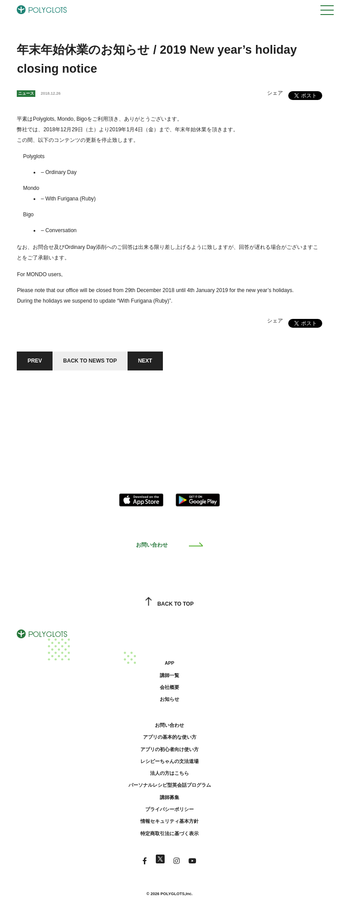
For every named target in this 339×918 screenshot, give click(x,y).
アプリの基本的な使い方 (169, 737)
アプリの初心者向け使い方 (169, 749)
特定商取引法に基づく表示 (169, 833)
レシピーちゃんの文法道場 (169, 761)
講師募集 (169, 797)
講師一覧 (169, 675)
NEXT (145, 361)
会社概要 (169, 687)
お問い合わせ (169, 545)
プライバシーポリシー (169, 809)
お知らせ (169, 699)
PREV (34, 361)
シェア (275, 93)
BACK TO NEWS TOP (90, 361)
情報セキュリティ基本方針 (169, 821)
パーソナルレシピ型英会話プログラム (169, 785)
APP (169, 663)
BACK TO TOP (169, 604)
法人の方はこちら (169, 773)
